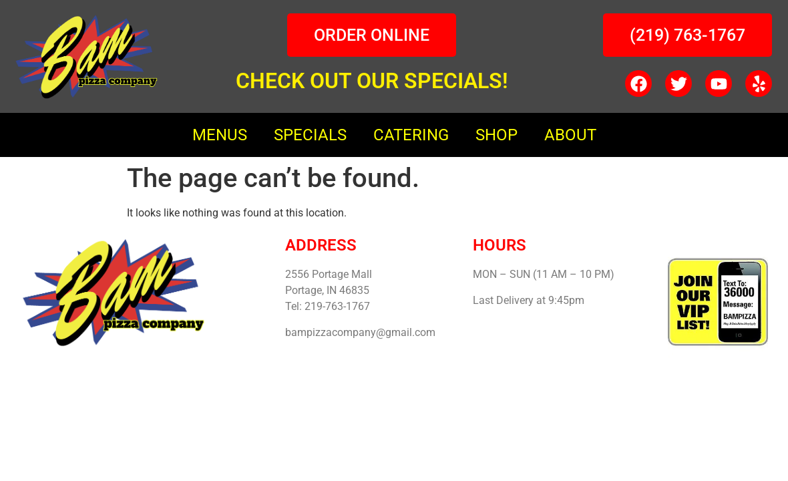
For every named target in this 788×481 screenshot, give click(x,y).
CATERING (411, 135)
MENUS (219, 135)
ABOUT (570, 135)
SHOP (496, 135)
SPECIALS (310, 135)
